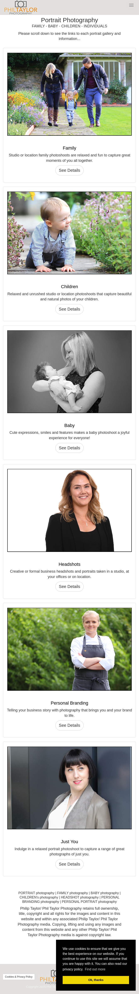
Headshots (69, 564)
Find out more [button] (95, 969)
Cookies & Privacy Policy (19, 976)
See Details (69, 170)
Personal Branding (69, 703)
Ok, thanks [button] (96, 980)
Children (69, 286)
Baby (69, 425)
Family (69, 148)
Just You (69, 841)
